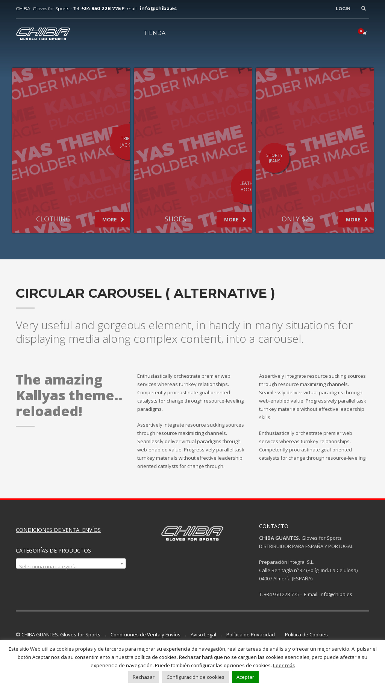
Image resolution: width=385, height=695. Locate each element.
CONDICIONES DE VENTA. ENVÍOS (58, 529)
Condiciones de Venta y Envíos (145, 634)
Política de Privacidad (250, 634)
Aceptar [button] (245, 677)
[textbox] (71, 566)
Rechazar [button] (144, 677)
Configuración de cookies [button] (195, 677)
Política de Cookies (306, 634)
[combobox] (71, 563)
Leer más (284, 665)
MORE (113, 219)
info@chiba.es (336, 594)
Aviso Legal (203, 634)
